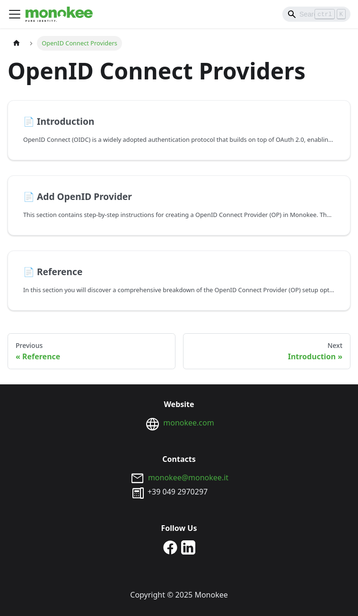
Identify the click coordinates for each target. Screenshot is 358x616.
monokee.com (188, 422)
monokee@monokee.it (188, 477)
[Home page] (17, 43)
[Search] (316, 14)
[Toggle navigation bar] (15, 14)
